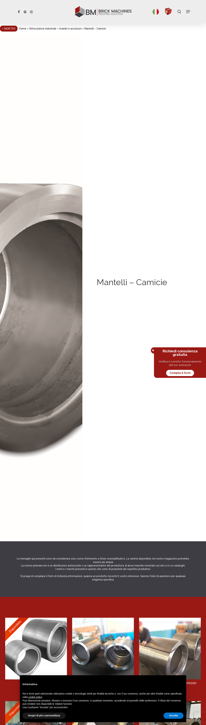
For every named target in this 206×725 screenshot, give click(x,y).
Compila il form (180, 373)
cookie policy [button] (35, 697)
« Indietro (8, 28)
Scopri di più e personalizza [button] (44, 715)
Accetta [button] (173, 715)
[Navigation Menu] (188, 12)
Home (22, 28)
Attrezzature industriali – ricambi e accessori (55, 28)
